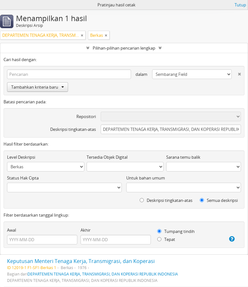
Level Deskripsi (21, 157)
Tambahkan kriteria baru (37, 87)
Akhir (85, 230)
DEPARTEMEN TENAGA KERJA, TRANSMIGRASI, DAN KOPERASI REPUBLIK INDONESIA (102, 273)
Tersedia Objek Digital (107, 157)
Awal (11, 230)
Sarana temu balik (183, 157)
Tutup (240, 5)
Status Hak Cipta (23, 178)
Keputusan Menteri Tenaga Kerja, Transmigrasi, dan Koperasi (81, 261)
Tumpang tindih (176, 231)
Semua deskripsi (219, 200)
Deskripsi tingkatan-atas (73, 129)
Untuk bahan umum (145, 178)
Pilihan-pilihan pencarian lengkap (124, 48)
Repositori (86, 116)
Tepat (166, 239)
